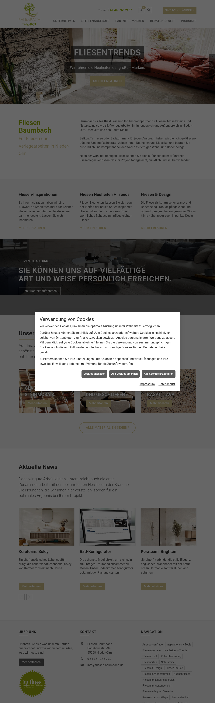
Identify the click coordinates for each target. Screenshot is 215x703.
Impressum (147, 384)
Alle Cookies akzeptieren (158, 373)
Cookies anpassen (94, 373)
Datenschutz (166, 384)
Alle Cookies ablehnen (124, 373)
